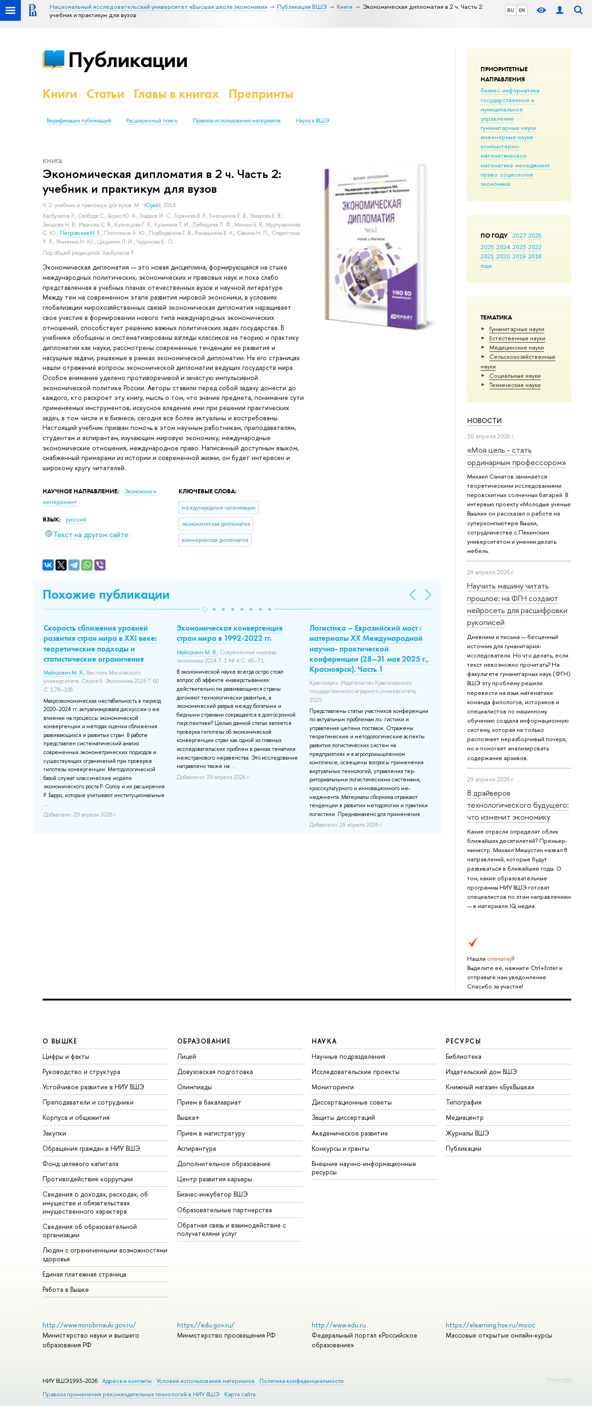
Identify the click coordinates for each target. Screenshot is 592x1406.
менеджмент (532, 165)
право (489, 174)
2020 (503, 256)
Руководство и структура (81, 1071)
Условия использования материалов (205, 1381)
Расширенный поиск (152, 120)
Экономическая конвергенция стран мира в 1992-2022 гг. (230, 633)
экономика (495, 183)
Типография (463, 1102)
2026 (534, 235)
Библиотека (463, 1056)
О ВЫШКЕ (60, 1041)
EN (522, 10)
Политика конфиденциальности (301, 1381)
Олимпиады (194, 1086)
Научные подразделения (348, 1056)
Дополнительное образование (224, 1163)
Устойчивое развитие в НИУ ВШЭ (93, 1086)
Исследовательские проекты (356, 1071)
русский (76, 519)
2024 (503, 247)
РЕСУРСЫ (463, 1041)
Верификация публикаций (79, 120)
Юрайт (152, 205)
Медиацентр (465, 1117)
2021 (487, 256)
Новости (484, 420)
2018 (535, 256)
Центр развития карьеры (214, 1178)
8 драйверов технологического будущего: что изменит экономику (518, 805)
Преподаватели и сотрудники (88, 1102)
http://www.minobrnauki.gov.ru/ (89, 1324)
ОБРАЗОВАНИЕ (204, 1041)
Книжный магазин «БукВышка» (490, 1086)
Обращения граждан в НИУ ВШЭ (91, 1148)
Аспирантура (196, 1148)
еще (486, 265)
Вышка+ (188, 1117)
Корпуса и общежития (76, 1117)
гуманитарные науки (508, 127)
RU (510, 10)
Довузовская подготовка (215, 1071)
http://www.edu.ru (339, 1324)
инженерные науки (507, 137)
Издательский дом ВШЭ (481, 1071)
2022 (535, 247)
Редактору (559, 1379)
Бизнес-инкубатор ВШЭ (212, 1194)
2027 (519, 235)
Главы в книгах (176, 94)
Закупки (54, 1133)
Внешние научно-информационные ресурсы (364, 1167)
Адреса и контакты (127, 1381)
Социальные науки (515, 375)
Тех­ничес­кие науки (515, 385)
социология (516, 174)
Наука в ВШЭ (312, 120)
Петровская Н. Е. (80, 233)
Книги (60, 94)
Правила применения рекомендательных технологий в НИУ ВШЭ (131, 1394)
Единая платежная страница (84, 1274)
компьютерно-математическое (504, 151)
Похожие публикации (106, 594)
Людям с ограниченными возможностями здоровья (105, 1254)
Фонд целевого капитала (80, 1163)
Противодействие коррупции (88, 1178)
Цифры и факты (66, 1056)
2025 (487, 247)
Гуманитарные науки (516, 329)
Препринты (260, 94)
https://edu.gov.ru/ (205, 1324)
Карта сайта (239, 1394)
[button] (205, 609)
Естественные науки (517, 338)
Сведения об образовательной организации (90, 1230)
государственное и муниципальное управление (507, 109)
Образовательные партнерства (224, 1209)
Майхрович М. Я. (63, 672)
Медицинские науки (516, 347)
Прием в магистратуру (211, 1133)
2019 (519, 256)
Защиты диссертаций (343, 1117)
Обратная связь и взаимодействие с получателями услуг (231, 1229)
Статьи (105, 94)
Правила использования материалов (237, 120)
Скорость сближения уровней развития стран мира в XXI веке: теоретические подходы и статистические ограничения (100, 643)
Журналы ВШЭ (467, 1133)
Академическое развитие (350, 1133)
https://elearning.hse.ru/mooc (490, 1324)
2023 (519, 247)
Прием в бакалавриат (209, 1102)
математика (497, 165)
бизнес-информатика (510, 90)
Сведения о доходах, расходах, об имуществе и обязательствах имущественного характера (95, 1202)
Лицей (186, 1056)
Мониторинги (333, 1086)
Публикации (128, 59)
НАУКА (324, 1041)
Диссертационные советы (352, 1102)
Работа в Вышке (66, 1289)
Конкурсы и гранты (340, 1148)
